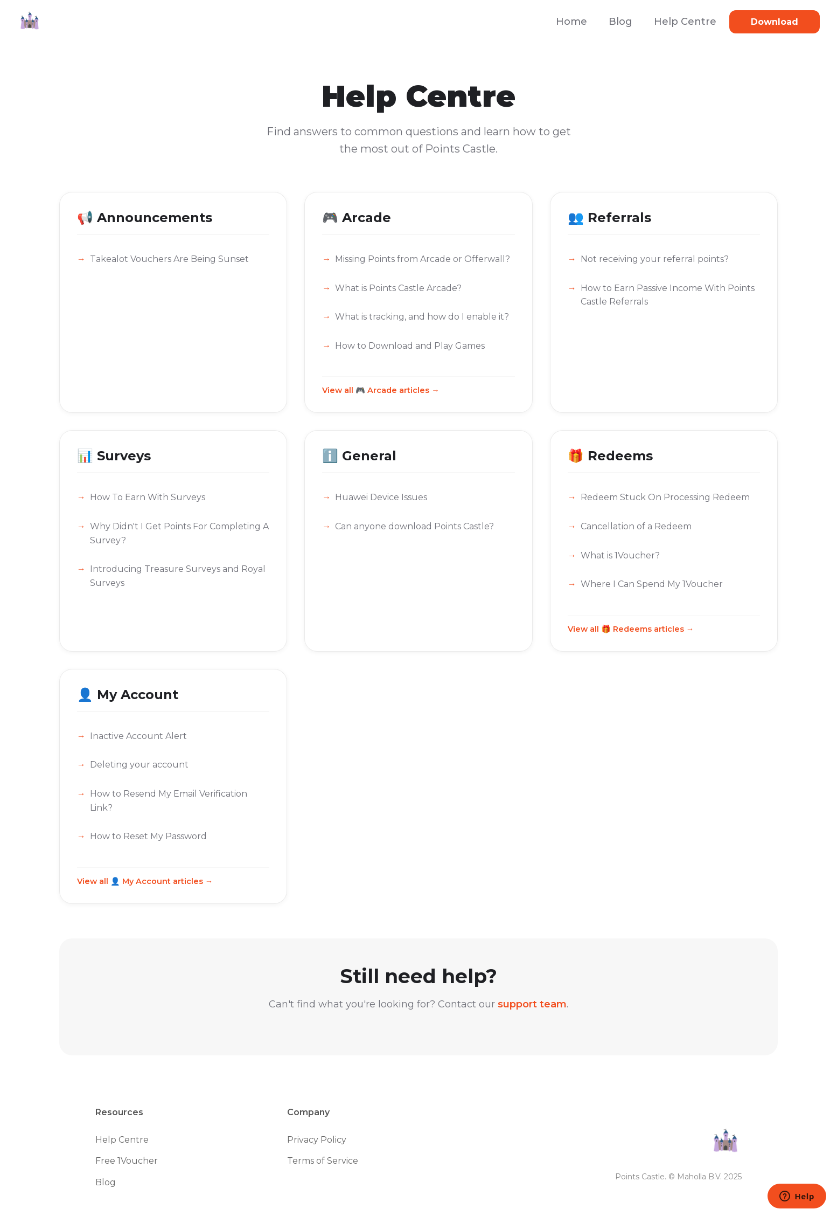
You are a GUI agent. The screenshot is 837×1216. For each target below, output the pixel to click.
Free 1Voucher (126, 1161)
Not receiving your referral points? (655, 259)
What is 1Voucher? (620, 555)
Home (571, 21)
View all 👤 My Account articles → (145, 881)
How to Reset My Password (148, 836)
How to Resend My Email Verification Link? (168, 801)
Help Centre (685, 21)
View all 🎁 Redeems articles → (631, 629)
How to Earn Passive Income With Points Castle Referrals (668, 295)
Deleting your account (139, 764)
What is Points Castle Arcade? (398, 288)
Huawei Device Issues (381, 497)
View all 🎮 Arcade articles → (380, 390)
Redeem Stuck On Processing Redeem (665, 497)
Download (774, 22)
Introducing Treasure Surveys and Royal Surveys (178, 576)
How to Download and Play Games (410, 346)
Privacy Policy (316, 1140)
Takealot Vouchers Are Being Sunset (169, 259)
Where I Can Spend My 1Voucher (652, 584)
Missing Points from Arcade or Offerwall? (422, 259)
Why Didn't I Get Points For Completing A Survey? (179, 533)
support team (532, 1004)
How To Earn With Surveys (147, 497)
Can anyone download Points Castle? (414, 526)
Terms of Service (322, 1161)
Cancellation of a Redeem (636, 526)
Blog (620, 21)
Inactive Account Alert (138, 736)
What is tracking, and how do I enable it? (422, 317)
